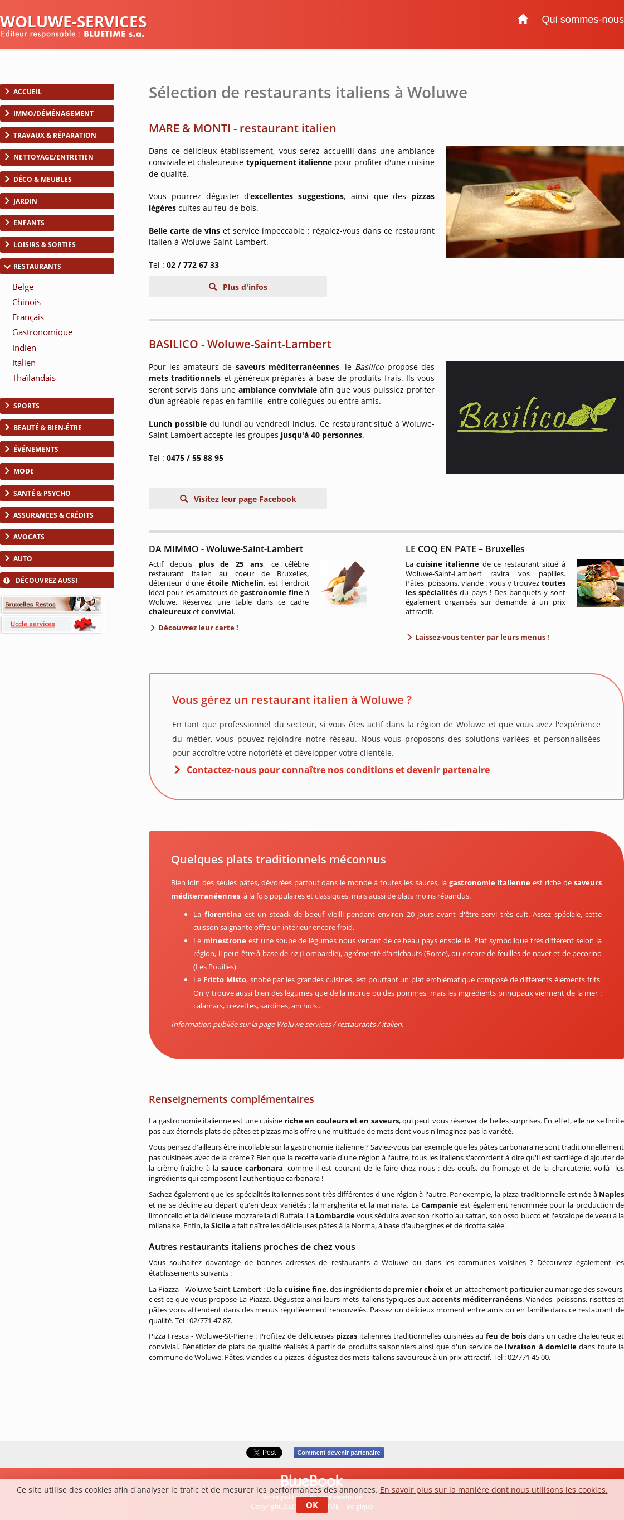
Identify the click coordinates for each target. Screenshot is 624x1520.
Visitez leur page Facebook (244, 499)
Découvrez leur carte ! (197, 628)
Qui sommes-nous (583, 19)
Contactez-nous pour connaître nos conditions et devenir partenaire (338, 770)
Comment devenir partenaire (338, 1452)
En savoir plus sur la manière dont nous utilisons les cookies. (494, 1489)
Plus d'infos (244, 287)
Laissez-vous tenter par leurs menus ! (481, 637)
